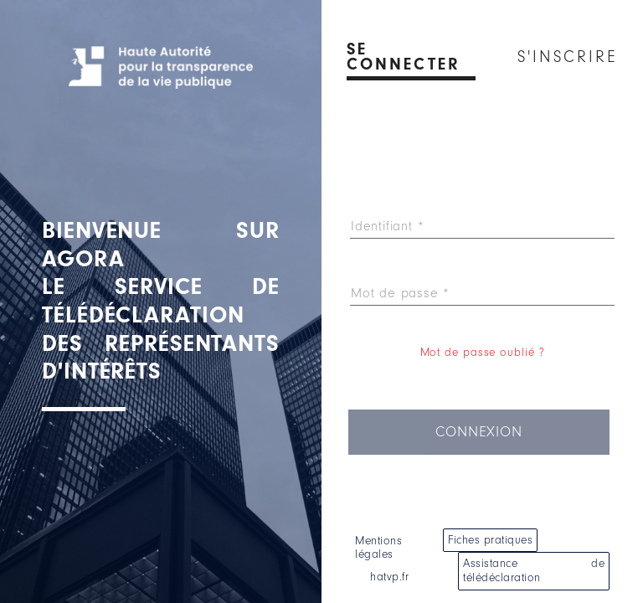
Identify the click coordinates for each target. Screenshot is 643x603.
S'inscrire (567, 56)
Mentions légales (378, 547)
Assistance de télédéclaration (533, 570)
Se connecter (403, 57)
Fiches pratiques (490, 540)
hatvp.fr (389, 577)
